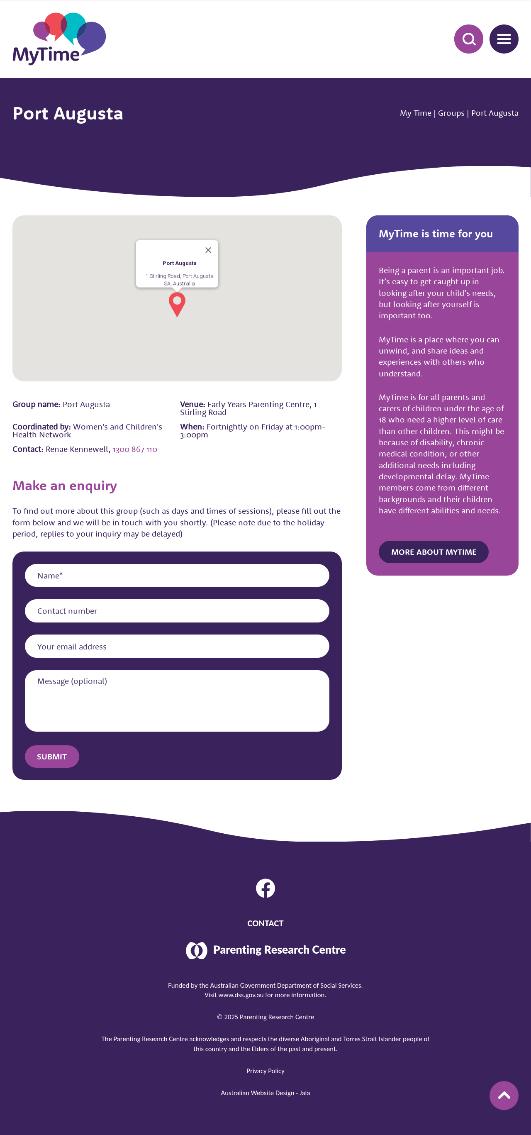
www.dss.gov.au (240, 995)
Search (464, 38)
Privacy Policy (265, 1071)
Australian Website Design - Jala (265, 1093)
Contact (266, 923)
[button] (177, 304)
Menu (500, 39)
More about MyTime (434, 552)
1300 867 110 (135, 449)
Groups (451, 112)
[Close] (208, 250)
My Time (415, 112)
